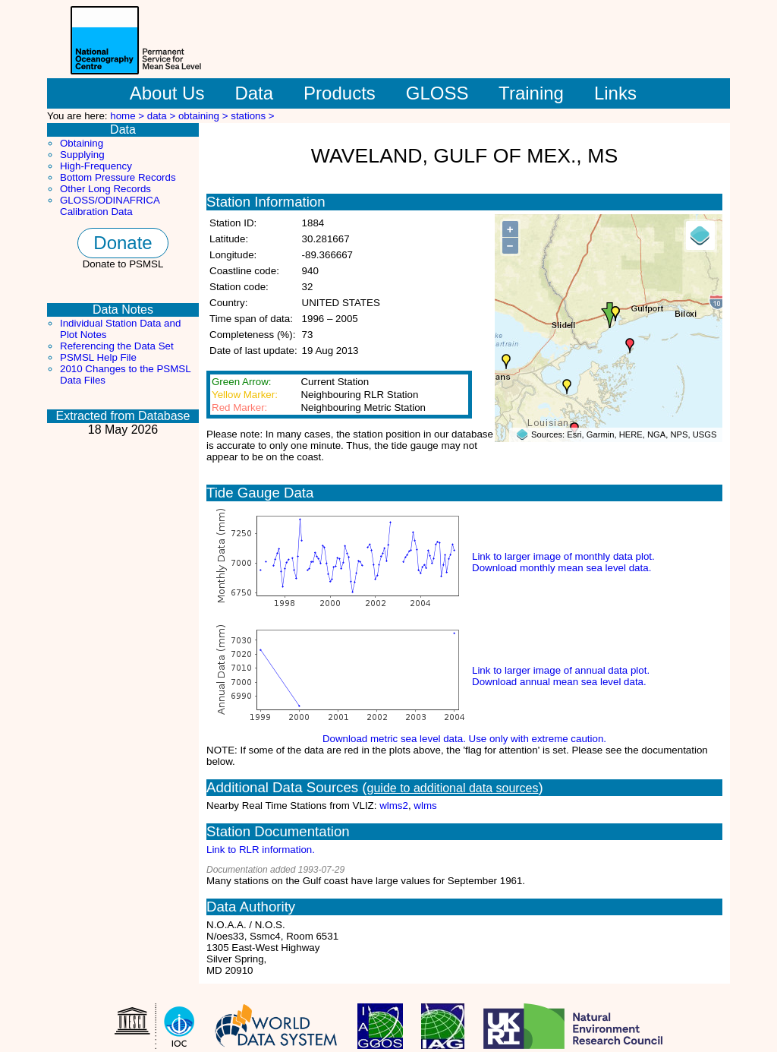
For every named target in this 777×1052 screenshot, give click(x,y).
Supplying (82, 154)
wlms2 (393, 805)
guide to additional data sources (453, 788)
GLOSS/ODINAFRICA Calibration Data (109, 205)
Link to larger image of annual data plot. (561, 670)
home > (128, 116)
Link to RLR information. (260, 849)
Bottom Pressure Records (118, 177)
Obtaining (81, 143)
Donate (122, 242)
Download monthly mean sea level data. (561, 567)
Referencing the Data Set (117, 346)
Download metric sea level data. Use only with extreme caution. (464, 738)
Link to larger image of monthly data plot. (563, 556)
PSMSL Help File (98, 357)
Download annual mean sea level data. (559, 681)
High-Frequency (96, 166)
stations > (252, 116)
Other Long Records (105, 188)
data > (162, 116)
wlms (425, 805)
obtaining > (204, 116)
